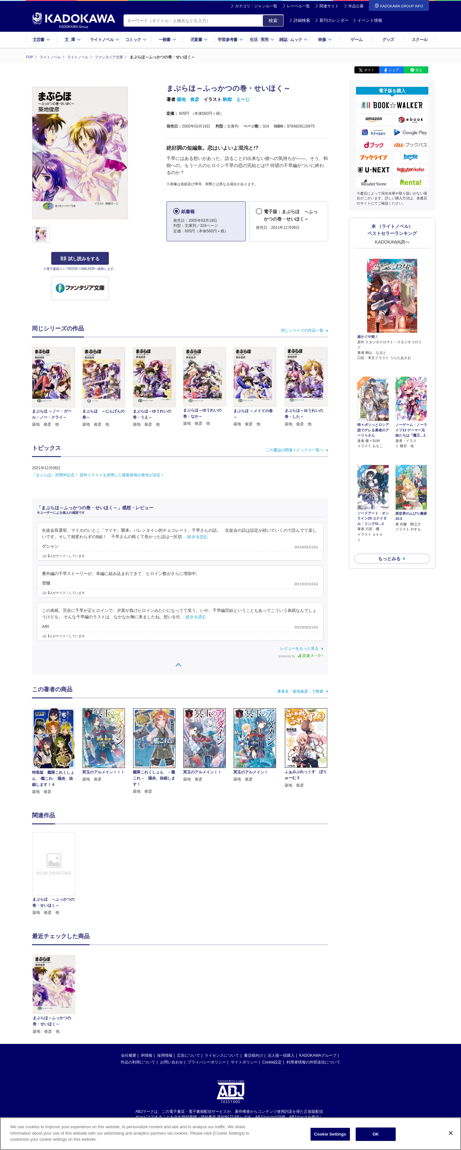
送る (418, 70)
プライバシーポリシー (207, 1062)
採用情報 (165, 1055)
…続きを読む (195, 537)
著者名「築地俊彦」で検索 (300, 691)
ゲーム (356, 39)
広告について (188, 1055)
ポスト (369, 70)
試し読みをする (80, 258)
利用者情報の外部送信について (313, 1062)
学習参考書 (230, 39)
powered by (301, 656)
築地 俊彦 (188, 99)
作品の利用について (138, 1062)
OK (376, 1134)
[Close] (451, 1133)
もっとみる (389, 524)
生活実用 (262, 39)
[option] (57, 873)
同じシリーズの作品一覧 (302, 330)
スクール (419, 39)
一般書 (167, 39)
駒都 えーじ (236, 99)
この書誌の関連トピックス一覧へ (294, 449)
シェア (394, 70)
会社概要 (128, 1055)
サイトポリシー (244, 1062)
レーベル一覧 (298, 6)
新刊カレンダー (332, 20)
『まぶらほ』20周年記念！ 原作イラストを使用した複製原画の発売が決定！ (98, 474)
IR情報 (146, 1055)
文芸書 (41, 39)
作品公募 (356, 6)
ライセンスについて (222, 1055)
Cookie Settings (330, 1134)
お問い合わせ (171, 1062)
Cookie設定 (272, 1062)
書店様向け (253, 1055)
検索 (273, 20)
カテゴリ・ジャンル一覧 (256, 6)
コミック (136, 39)
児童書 (199, 39)
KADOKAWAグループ (317, 1055)
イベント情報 (367, 20)
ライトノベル (104, 39)
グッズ (388, 39)
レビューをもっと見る (299, 648)
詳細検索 (299, 20)
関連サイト (329, 6)
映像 (325, 39)
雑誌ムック (293, 39)
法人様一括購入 (281, 1055)
